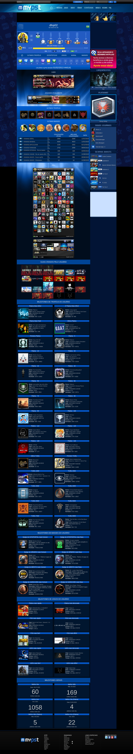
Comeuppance (73, 505)
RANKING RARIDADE (30, 148)
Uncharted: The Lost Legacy (40, 506)
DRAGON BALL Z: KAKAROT (40, 608)
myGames (87, 741)
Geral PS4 (66, 739)
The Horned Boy (37, 370)
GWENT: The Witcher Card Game (77, 311)
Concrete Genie (37, 401)
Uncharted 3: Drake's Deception (77, 341)
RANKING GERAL (29, 138)
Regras (46, 748)
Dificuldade (67, 746)
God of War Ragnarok (74, 506)
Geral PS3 (66, 738)
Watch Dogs (72, 668)
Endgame (35, 490)
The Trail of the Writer (38, 520)
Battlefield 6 (105, 161)
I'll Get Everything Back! (76, 370)
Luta (71, 555)
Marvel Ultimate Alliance (109, 165)
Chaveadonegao (100, 139)
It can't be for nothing (75, 355)
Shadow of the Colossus (39, 371)
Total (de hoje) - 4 (100, 146)
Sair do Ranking (89, 739)
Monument (35, 460)
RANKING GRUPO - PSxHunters (33, 160)
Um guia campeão (74, 540)
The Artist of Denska (38, 400)
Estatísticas (47, 744)
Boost (45, 741)
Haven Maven (36, 430)
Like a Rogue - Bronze (75, 585)
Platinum (35, 310)
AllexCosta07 (99, 136)
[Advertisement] (53, 17)
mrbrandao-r (99, 133)
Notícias (46, 745)
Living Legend (73, 310)
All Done (72, 415)
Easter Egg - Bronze (38, 584)
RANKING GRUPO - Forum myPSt (33, 157)
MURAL (73, 55)
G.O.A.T (72, 325)
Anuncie (87, 736)
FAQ (45, 749)
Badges (46, 746)
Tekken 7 (71, 371)
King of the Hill (36, 340)
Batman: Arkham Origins (39, 311)
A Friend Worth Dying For (76, 490)
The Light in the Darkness (39, 325)
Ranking (46, 738)
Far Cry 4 (105, 187)
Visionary (72, 475)
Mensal (66, 741)
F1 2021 (104, 182)
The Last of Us (73, 356)
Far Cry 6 (105, 174)
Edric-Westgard (100, 143)
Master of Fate (73, 400)
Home (45, 736)
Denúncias (88, 740)
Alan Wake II (36, 521)
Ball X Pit (35, 461)
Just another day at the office (40, 384)
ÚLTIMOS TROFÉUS (34, 55)
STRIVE (35, 445)
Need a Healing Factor (75, 459)
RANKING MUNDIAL (29, 141)
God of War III (36, 341)
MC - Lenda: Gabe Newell (76, 570)
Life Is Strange (72, 476)
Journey (71, 623)
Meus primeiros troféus (39, 571)
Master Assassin (37, 355)
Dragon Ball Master (74, 430)
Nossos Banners (89, 744)
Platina (66, 749)
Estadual (66, 748)
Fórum (45, 743)
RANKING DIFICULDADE (31, 144)
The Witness (36, 491)
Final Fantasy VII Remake (75, 401)
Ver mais (48, 138)
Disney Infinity (103, 121)
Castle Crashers (106, 156)
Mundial (66, 745)
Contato (87, 738)
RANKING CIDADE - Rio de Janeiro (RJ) (35, 154)
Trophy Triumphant (37, 415)
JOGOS (63, 55)
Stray (70, 416)
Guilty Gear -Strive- (37, 446)
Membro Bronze (37, 541)
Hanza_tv (98, 129)
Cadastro (46, 739)
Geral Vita (66, 740)
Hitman (71, 638)
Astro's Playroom (37, 653)
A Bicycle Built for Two (38, 474)
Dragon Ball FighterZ (38, 416)
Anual (65, 744)
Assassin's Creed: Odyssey (76, 491)
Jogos (45, 740)
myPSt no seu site (89, 743)
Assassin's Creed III (38, 356)
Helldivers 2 (105, 169)
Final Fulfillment (74, 445)
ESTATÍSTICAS (52, 55)
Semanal (66, 743)
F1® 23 (104, 178)
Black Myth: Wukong (74, 446)
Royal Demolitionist (38, 505)
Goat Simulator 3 (73, 326)
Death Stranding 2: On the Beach (77, 522)
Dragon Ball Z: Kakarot (75, 431)
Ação (34, 555)
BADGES (85, 55)
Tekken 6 (71, 608)
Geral (65, 736)
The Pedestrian (36, 638)
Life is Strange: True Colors (39, 431)
